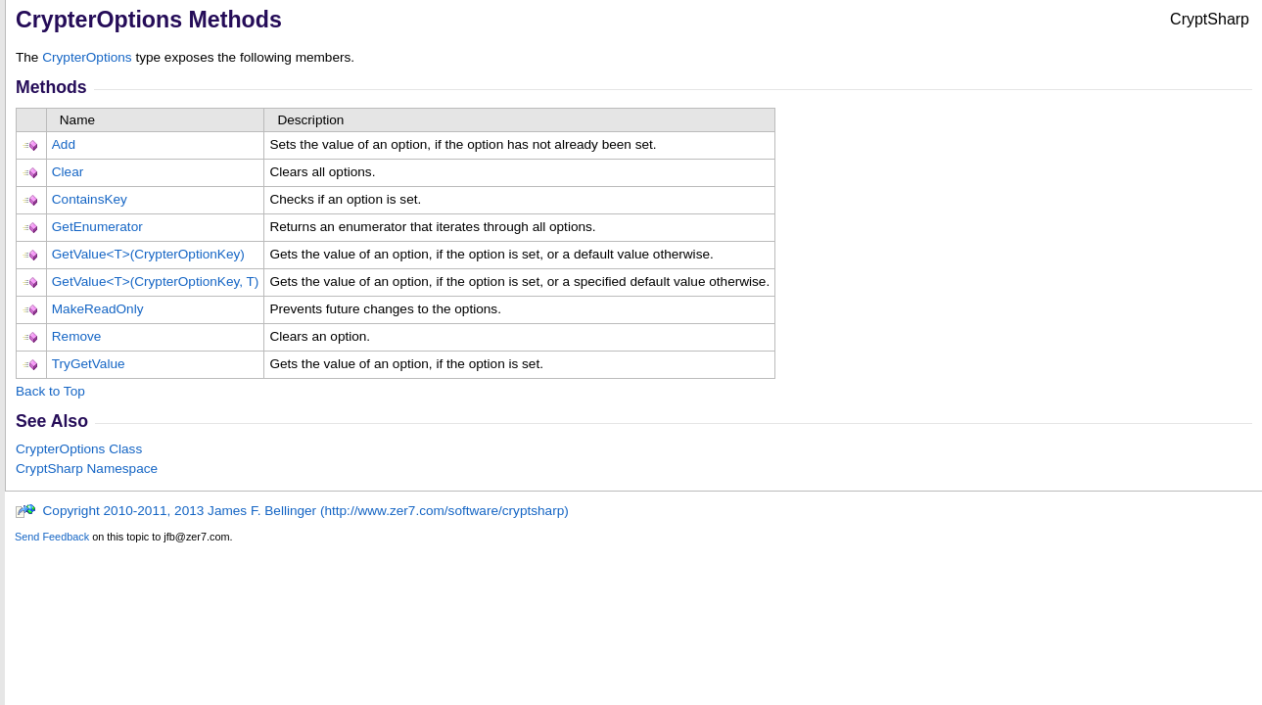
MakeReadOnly (98, 309)
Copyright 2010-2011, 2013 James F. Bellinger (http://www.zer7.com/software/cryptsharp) (292, 510)
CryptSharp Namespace (87, 468)
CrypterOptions (86, 57)
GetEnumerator (97, 226)
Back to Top (50, 391)
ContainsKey (89, 199)
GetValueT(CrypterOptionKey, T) (155, 281)
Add (63, 144)
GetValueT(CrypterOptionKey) (148, 254)
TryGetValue (88, 363)
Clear (67, 171)
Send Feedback (52, 536)
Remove (77, 336)
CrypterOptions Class (79, 449)
